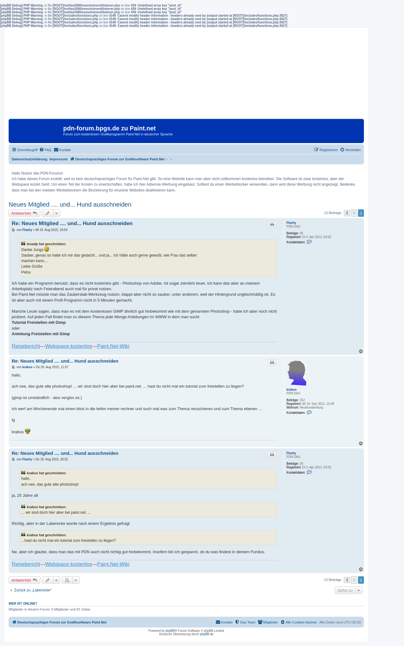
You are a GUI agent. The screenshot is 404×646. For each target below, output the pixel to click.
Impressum (59, 159)
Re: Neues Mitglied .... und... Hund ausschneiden (72, 223)
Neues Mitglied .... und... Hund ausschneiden (70, 204)
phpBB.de (206, 634)
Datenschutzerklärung (29, 159)
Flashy (291, 222)
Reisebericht (26, 346)
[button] (347, 213)
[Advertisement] (186, 75)
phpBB (170, 630)
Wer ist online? (23, 603)
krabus (292, 389)
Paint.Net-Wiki (113, 346)
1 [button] (354, 213)
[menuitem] (45, 150)
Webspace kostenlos (68, 346)
